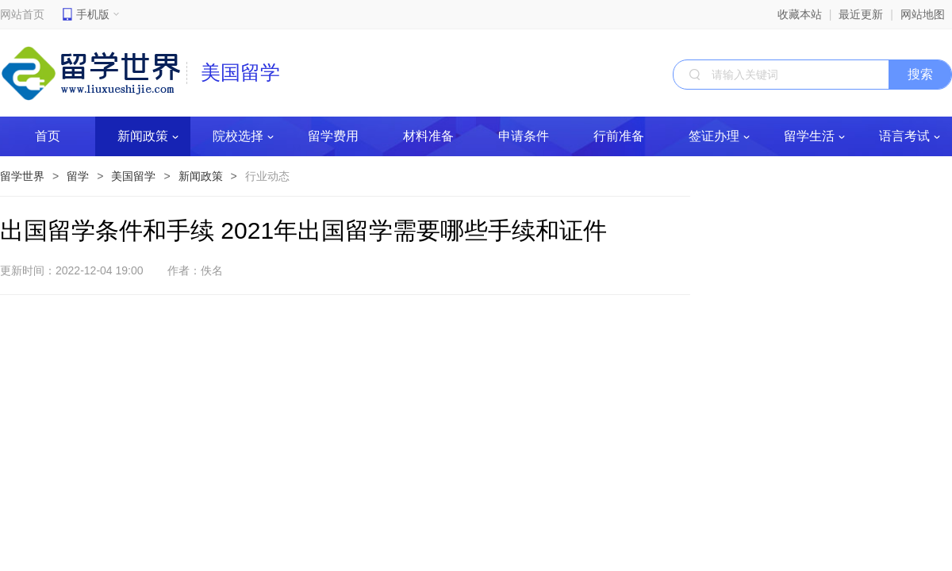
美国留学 (133, 176)
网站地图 (922, 14)
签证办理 (719, 136)
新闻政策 (147, 136)
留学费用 (333, 136)
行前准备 (618, 136)
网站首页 (22, 14)
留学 (78, 176)
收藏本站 (799, 14)
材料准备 (428, 136)
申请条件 (523, 136)
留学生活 (814, 136)
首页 (47, 136)
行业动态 (267, 176)
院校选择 (243, 136)
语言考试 (909, 136)
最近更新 (861, 14)
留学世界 (22, 176)
